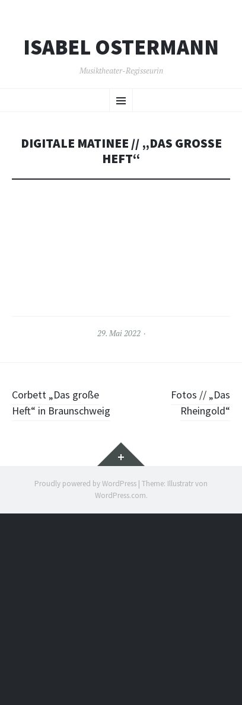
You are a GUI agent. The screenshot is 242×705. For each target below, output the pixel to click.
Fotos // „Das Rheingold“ (200, 402)
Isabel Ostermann (121, 47)
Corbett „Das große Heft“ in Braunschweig (61, 402)
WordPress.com (120, 495)
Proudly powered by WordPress (85, 483)
